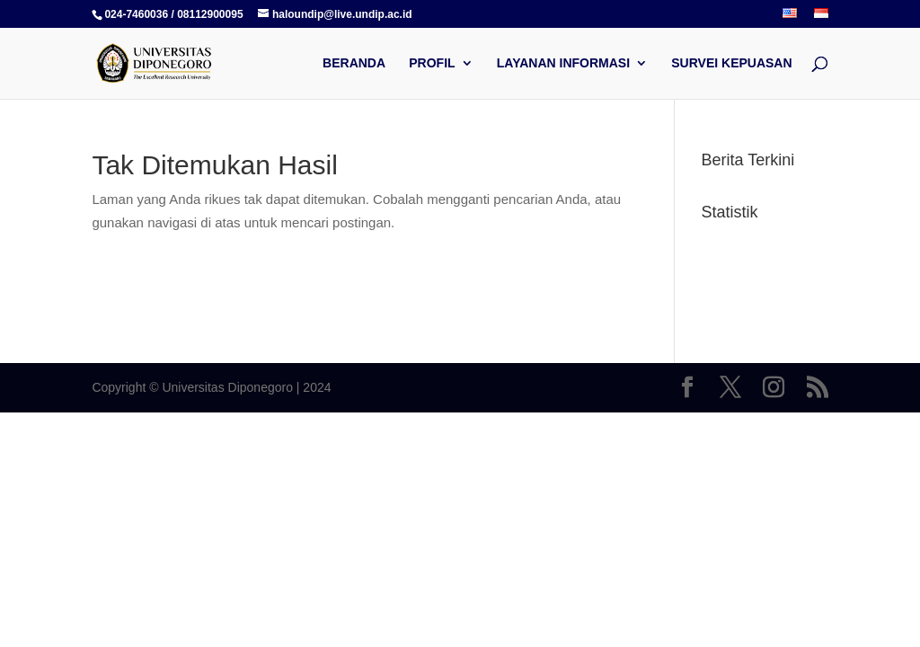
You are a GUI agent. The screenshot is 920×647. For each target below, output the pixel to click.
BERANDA (354, 63)
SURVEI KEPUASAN (731, 63)
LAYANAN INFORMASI (563, 63)
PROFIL (432, 63)
